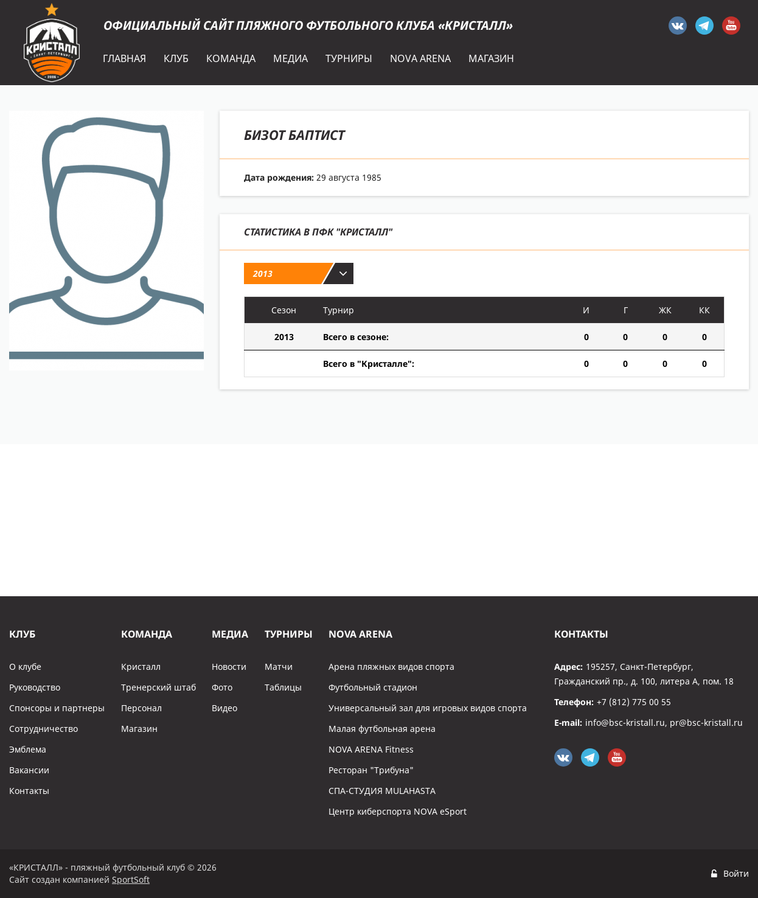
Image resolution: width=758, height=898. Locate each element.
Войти (736, 873)
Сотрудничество (43, 728)
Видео (224, 708)
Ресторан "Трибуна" (371, 770)
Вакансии (29, 770)
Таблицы (283, 687)
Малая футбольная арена (382, 728)
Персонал (141, 708)
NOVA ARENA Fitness (371, 749)
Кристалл (141, 666)
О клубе (25, 666)
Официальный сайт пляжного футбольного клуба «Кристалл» (308, 25)
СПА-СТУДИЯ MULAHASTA (382, 790)
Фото (222, 687)
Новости (229, 666)
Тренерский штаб (158, 687)
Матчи (279, 666)
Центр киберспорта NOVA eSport (398, 811)
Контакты (29, 790)
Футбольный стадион (373, 687)
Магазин (139, 728)
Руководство (34, 687)
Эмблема (27, 749)
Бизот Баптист (294, 134)
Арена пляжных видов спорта (391, 666)
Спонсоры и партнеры (57, 708)
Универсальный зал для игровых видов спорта (428, 708)
